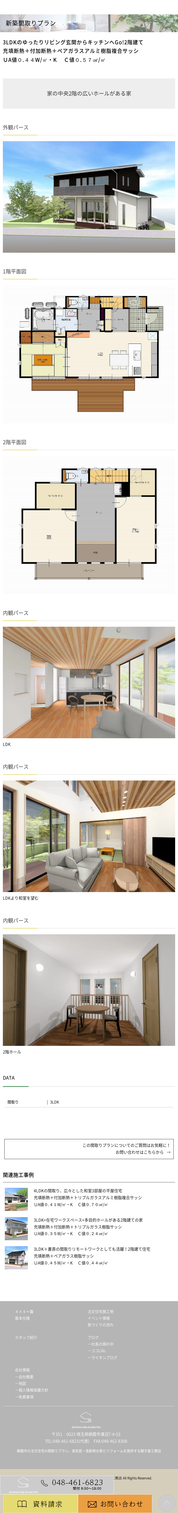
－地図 (20, 1383)
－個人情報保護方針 (31, 1390)
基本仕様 (22, 1318)
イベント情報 (99, 1318)
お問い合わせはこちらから (140, 1152)
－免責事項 (24, 1397)
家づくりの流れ (101, 1325)
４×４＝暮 (24, 1311)
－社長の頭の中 (101, 1344)
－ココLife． (98, 1351)
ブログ (93, 1337)
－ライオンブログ (102, 1357)
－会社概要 (24, 1377)
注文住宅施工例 (101, 1311)
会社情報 (22, 1370)
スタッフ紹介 (26, 1337)
